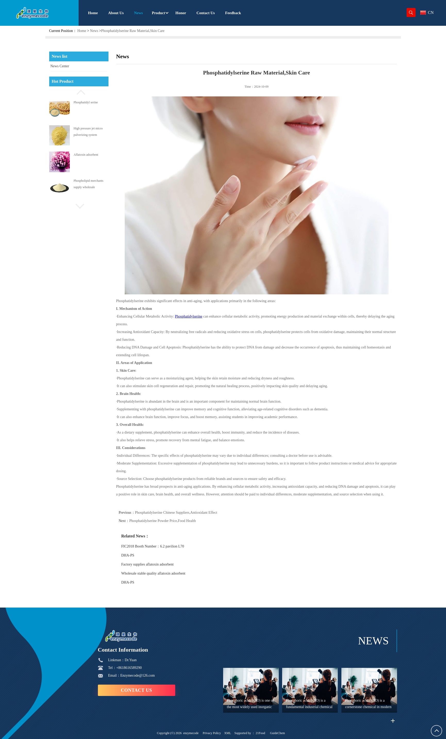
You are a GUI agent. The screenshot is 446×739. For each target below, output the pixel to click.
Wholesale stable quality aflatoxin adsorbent (165, 573)
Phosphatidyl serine (86, 102)
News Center (60, 66)
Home (81, 31)
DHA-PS (139, 555)
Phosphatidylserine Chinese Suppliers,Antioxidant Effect (188, 512)
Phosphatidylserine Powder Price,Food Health (174, 521)
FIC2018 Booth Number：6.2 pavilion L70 (164, 546)
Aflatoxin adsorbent (86, 154)
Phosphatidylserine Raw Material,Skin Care (133, 31)
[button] (78, 91)
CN (427, 12)
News (94, 31)
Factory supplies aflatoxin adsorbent (159, 564)
